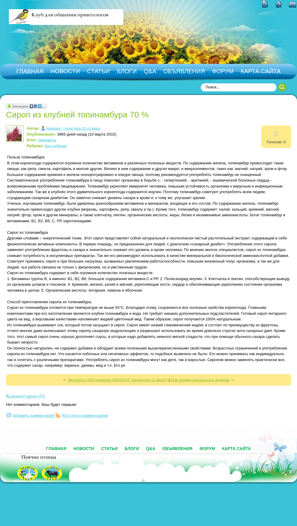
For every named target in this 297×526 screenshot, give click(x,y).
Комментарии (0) (25, 396)
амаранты (47, 140)
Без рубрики (56, 146)
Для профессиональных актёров (200, 380)
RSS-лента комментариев (84, 415)
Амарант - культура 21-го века (73, 128)
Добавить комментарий (33, 415)
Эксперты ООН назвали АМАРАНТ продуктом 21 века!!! (118, 380)
